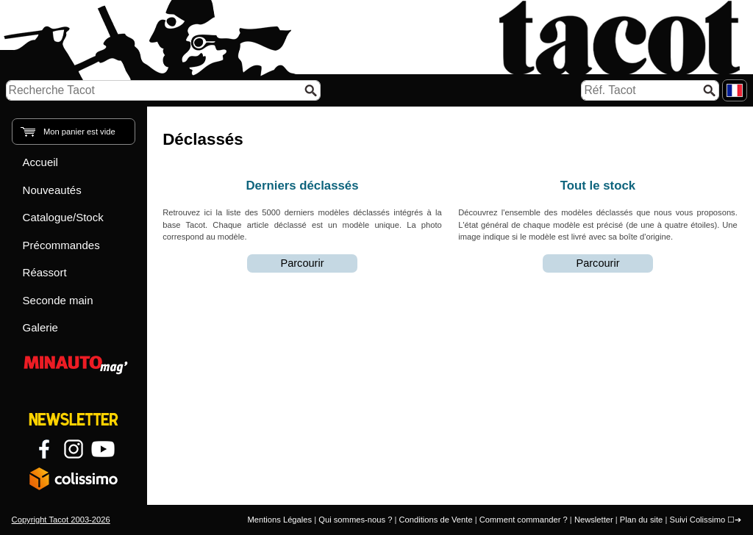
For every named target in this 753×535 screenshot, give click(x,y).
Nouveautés (52, 190)
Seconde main (58, 300)
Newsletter (593, 519)
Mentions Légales (279, 519)
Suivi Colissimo (697, 519)
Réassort (45, 272)
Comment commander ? (523, 519)
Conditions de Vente (435, 519)
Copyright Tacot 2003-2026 (61, 519)
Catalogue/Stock (63, 217)
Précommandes (61, 245)
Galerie (40, 327)
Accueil (40, 162)
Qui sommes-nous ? (355, 519)
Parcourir (302, 263)
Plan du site (641, 519)
